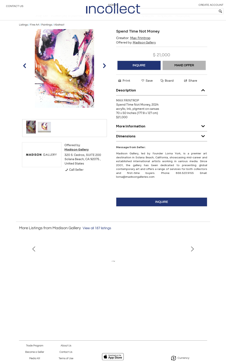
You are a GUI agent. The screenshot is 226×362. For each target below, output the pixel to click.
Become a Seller (34, 352)
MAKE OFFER (184, 70)
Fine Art (34, 30)
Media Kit (34, 358)
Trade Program (34, 345)
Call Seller (73, 175)
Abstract (59, 30)
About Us (66, 345)
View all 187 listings (97, 234)
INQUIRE (139, 70)
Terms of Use (66, 358)
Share (190, 86)
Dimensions (161, 141)
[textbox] (194, 11)
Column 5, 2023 (55, 299)
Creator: (133, 44)
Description (161, 95)
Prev (22, 273)
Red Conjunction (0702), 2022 (112, 299)
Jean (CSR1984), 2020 (170, 299)
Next (204, 273)
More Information (161, 131)
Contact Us (14, 7)
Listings (23, 30)
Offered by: (136, 48)
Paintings (46, 30)
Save (147, 86)
